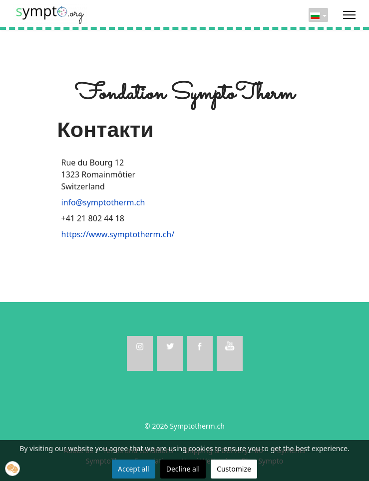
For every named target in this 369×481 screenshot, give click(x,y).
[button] (12, 468)
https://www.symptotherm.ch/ (118, 234)
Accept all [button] (133, 469)
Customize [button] (234, 469)
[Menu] (349, 15)
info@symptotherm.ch (103, 202)
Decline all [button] (183, 469)
